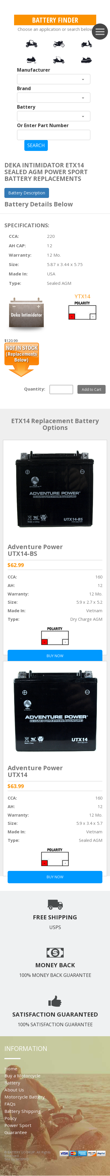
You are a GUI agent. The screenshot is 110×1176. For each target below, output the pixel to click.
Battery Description (26, 193)
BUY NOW (55, 876)
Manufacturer (33, 70)
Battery (26, 107)
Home (10, 1068)
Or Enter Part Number (43, 125)
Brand (24, 88)
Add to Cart (91, 389)
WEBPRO (22, 1159)
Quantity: (34, 389)
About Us (14, 1090)
